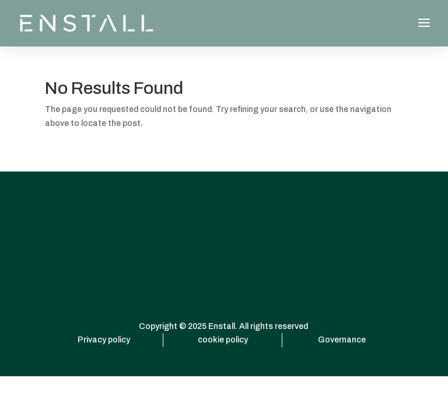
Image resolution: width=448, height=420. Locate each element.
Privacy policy (104, 339)
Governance (342, 339)
